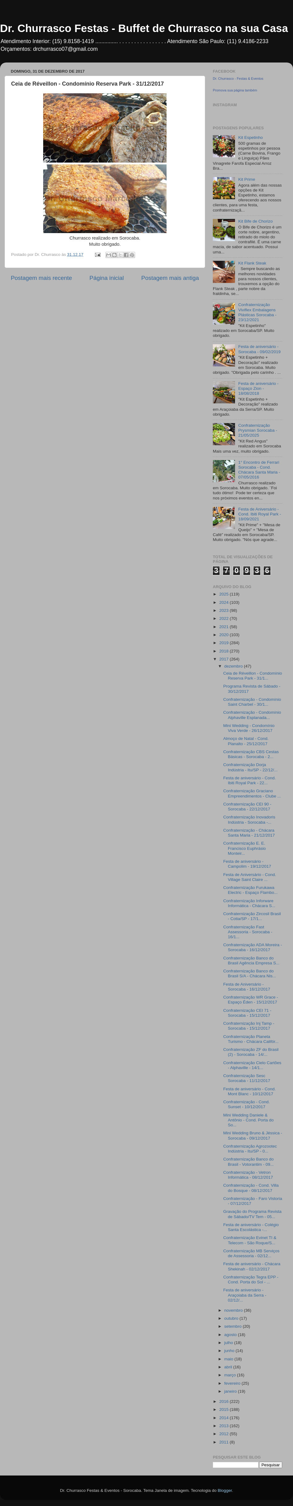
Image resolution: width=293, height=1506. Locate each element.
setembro (233, 1326)
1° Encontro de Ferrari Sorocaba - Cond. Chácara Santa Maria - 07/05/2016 (259, 470)
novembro (234, 1310)
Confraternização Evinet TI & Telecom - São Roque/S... (249, 1240)
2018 (224, 651)
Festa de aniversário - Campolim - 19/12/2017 (247, 864)
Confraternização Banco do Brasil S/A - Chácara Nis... (249, 973)
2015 (224, 1409)
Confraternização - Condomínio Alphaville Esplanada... (252, 715)
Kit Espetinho (250, 137)
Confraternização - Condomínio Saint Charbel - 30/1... (252, 702)
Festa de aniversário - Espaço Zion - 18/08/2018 (258, 388)
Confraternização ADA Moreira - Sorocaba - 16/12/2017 (252, 947)
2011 (224, 1442)
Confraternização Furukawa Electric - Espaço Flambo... (250, 890)
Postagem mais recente (41, 278)
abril (228, 1367)
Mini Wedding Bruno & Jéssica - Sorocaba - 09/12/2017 (252, 1135)
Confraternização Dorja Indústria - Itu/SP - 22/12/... (250, 767)
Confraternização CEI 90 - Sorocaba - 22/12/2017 (247, 806)
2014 (224, 1417)
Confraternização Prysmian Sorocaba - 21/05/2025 (257, 430)
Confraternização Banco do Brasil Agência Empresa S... (251, 960)
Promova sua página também (235, 90)
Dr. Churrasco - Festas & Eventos (238, 78)
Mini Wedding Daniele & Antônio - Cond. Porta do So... (248, 1120)
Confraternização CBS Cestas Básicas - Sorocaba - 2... (251, 754)
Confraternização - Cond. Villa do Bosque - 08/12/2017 (251, 1188)
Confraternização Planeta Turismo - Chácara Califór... (251, 1039)
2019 (224, 642)
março (230, 1375)
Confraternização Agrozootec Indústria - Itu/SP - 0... (250, 1148)
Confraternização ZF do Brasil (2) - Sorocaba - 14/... (251, 1052)
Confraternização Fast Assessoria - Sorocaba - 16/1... (247, 932)
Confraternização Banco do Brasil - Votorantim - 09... (248, 1161)
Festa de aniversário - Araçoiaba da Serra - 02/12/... (244, 1295)
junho (230, 1350)
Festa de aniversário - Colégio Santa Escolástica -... (251, 1227)
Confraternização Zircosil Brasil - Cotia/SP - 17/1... (252, 916)
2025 (224, 594)
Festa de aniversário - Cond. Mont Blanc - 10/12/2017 (249, 1091)
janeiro (231, 1391)
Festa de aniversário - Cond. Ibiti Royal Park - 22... (249, 780)
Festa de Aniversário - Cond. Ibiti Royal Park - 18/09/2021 (259, 514)
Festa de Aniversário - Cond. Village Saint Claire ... (249, 877)
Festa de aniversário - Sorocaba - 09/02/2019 (259, 349)
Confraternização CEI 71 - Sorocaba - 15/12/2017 (247, 1013)
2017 (224, 659)
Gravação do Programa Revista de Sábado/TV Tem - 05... (252, 1214)
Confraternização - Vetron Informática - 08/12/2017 (248, 1175)
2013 (224, 1425)
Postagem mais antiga (170, 278)
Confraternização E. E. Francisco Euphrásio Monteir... (244, 848)
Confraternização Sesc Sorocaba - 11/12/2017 (246, 1078)
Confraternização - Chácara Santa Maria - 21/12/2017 (249, 833)
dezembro (234, 666)
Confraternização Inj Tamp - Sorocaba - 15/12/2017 (248, 1026)
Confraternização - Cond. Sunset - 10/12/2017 (246, 1104)
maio (229, 1359)
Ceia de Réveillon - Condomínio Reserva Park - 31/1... (252, 675)
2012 (224, 1433)
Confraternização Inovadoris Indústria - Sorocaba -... (249, 819)
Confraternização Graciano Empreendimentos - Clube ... (252, 793)
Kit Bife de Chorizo (255, 221)
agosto (231, 1334)
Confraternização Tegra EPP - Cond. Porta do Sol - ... (251, 1279)
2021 (224, 626)
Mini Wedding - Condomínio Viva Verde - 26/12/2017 (248, 728)
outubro (232, 1318)
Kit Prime (246, 179)
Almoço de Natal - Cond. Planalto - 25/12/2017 (246, 741)
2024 (224, 602)
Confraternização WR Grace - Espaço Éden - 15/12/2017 (250, 999)
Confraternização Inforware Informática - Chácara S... (249, 903)
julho (229, 1342)
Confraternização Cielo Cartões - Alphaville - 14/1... (252, 1065)
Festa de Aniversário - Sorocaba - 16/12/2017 (246, 986)
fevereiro (232, 1383)
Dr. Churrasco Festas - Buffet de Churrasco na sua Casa (144, 28)
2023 (224, 610)
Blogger (225, 1490)
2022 (224, 618)
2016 (224, 1401)
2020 (224, 634)
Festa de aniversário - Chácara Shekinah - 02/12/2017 (251, 1266)
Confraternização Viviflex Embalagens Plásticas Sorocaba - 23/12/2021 (257, 312)
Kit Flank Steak (252, 263)
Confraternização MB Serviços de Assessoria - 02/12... (251, 1253)
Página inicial (106, 278)
